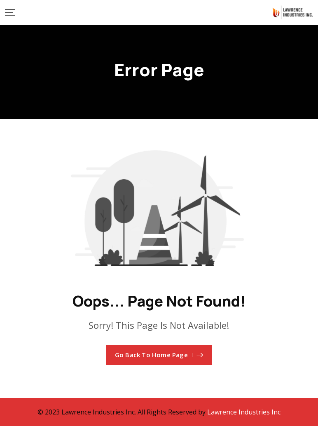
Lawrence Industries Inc (244, 412)
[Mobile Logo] (292, 12)
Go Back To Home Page (159, 355)
